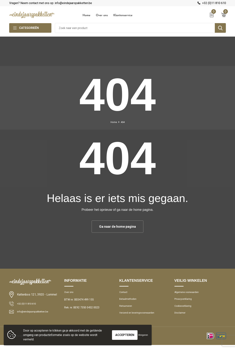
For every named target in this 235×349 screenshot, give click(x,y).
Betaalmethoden (129, 300)
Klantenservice (123, 15)
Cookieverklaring (184, 308)
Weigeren (143, 335)
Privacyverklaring (184, 300)
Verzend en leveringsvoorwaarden (139, 316)
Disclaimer (180, 316)
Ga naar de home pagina (117, 226)
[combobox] (135, 28)
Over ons (102, 15)
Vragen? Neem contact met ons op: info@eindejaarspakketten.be (50, 3)
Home (87, 15)
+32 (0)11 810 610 (214, 3)
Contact (124, 292)
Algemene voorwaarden (188, 292)
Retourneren (126, 308)
